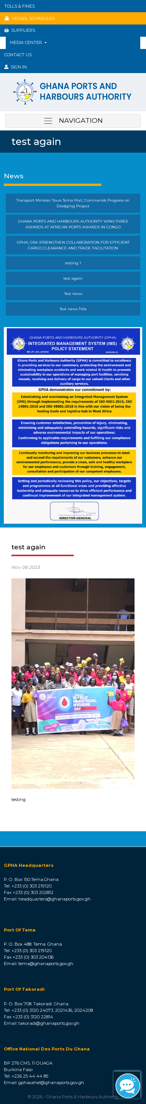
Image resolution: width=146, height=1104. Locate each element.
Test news (73, 293)
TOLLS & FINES (19, 6)
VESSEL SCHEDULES (29, 18)
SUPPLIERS (19, 30)
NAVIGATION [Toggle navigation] (73, 121)
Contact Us (18, 54)
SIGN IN (15, 67)
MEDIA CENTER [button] (26, 42)
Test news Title (73, 308)
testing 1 (73, 263)
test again (73, 278)
